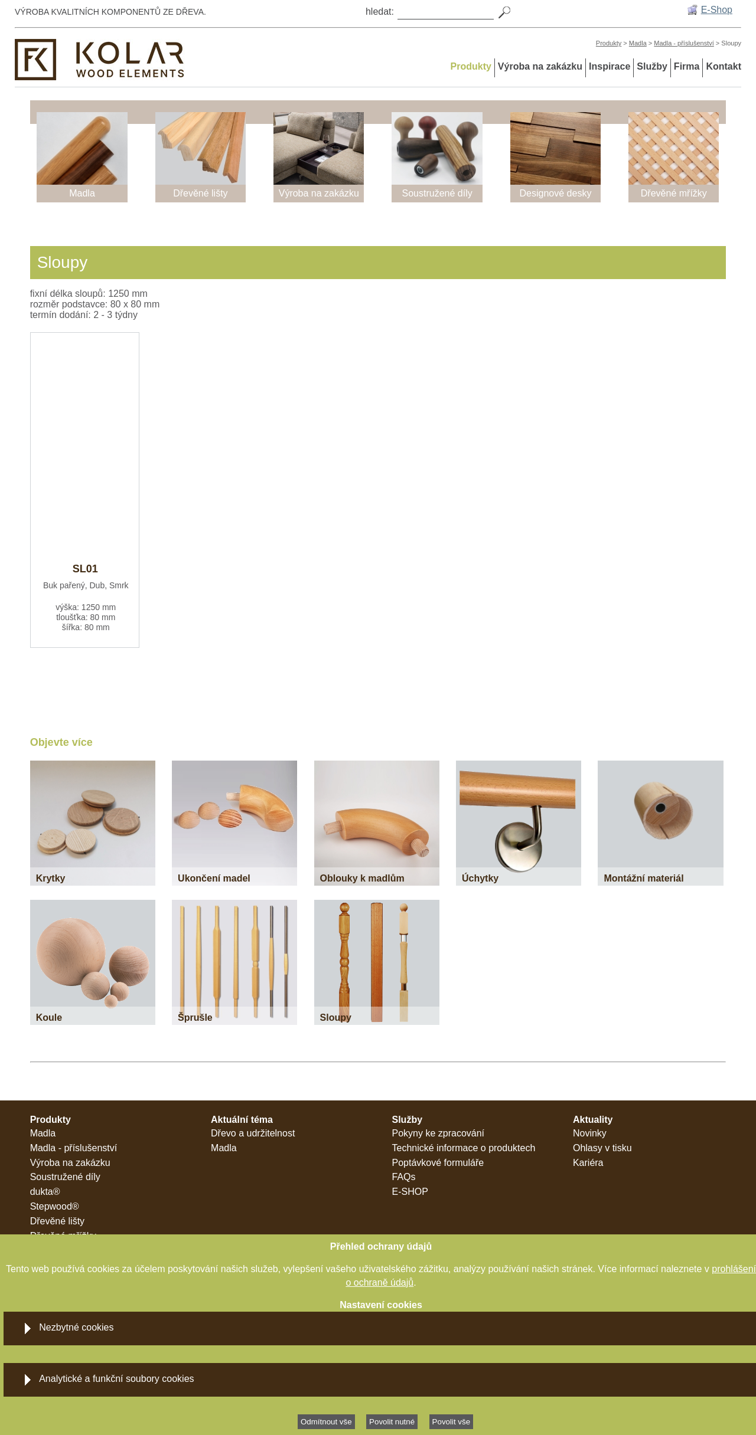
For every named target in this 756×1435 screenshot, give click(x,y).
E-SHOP (410, 1192)
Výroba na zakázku (540, 66)
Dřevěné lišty (57, 1221)
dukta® (45, 1192)
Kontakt (723, 66)
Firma (687, 66)
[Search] (445, 11)
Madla (638, 43)
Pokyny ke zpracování (438, 1133)
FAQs (404, 1177)
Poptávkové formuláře (438, 1163)
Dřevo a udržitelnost (253, 1133)
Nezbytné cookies (76, 1327)
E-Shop (716, 10)
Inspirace (609, 66)
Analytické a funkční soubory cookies (116, 1379)
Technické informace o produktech (464, 1148)
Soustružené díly (65, 1177)
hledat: (380, 11)
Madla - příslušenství (683, 43)
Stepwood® (54, 1206)
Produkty (608, 43)
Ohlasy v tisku (602, 1148)
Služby (652, 66)
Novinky (590, 1133)
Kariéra (588, 1163)
